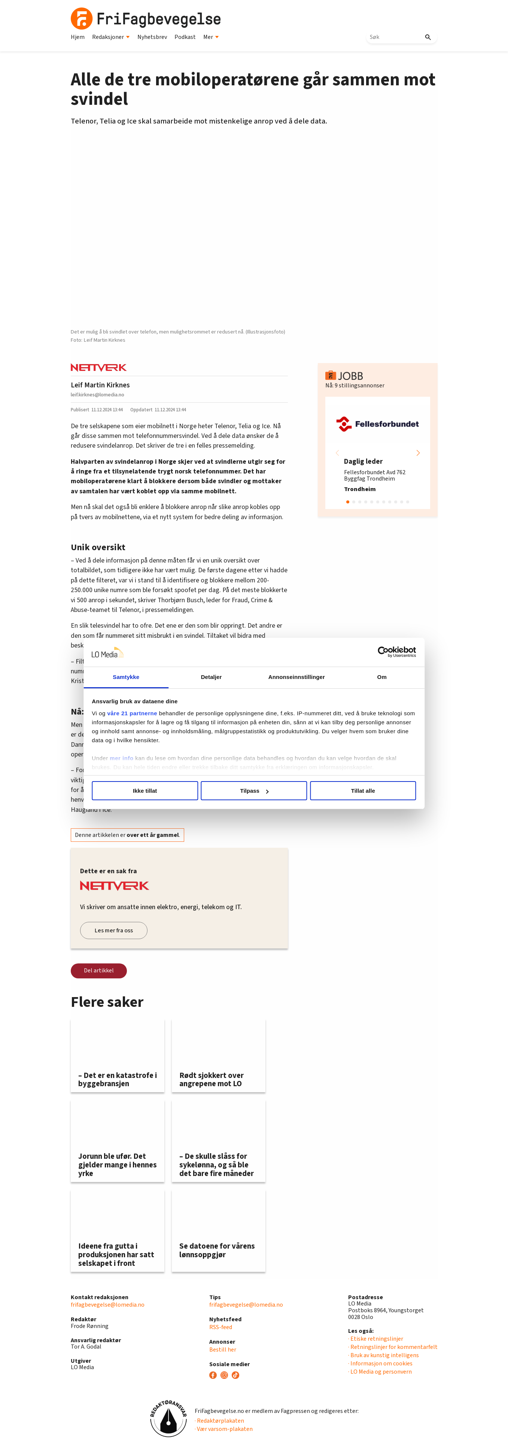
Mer (211, 37)
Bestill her (222, 1350)
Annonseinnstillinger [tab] (296, 677)
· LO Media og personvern (380, 1372)
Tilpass (254, 791)
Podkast (185, 37)
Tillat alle (362, 791)
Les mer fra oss (114, 930)
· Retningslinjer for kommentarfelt (393, 1347)
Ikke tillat (146, 791)
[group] (377, 453)
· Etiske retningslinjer (375, 1339)
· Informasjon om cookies (380, 1363)
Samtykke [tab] (128, 677)
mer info (124, 758)
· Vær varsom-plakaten (224, 1429)
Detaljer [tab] (211, 677)
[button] (418, 453)
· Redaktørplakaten (219, 1421)
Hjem (78, 37)
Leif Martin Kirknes (100, 385)
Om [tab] (380, 677)
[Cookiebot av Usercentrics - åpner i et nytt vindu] (381, 652)
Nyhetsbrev (152, 37)
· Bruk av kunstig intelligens (383, 1355)
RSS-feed (220, 1327)
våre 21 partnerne (134, 713)
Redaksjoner (111, 37)
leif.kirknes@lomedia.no (97, 395)
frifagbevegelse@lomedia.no (108, 1305)
